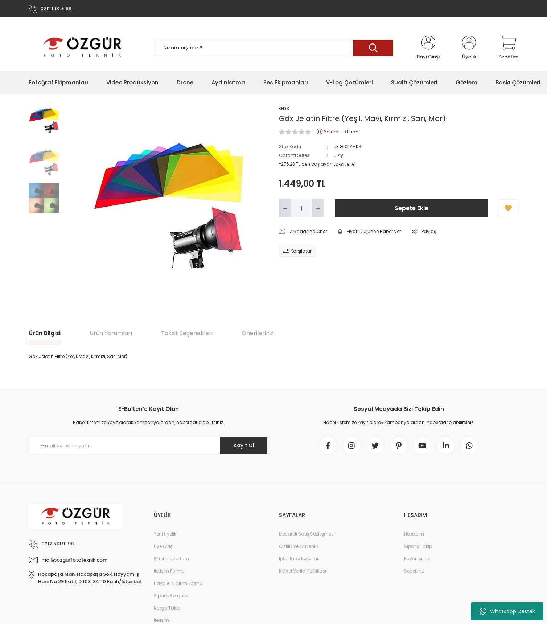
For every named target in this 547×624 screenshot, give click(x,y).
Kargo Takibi (167, 608)
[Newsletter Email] (148, 446)
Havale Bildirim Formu (178, 583)
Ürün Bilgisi (45, 333)
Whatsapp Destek (507, 611)
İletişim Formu (169, 571)
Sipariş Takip (418, 546)
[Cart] (508, 48)
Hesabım (414, 534)
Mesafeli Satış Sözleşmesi (307, 534)
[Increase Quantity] (318, 208)
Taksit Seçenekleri (187, 333)
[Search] (273, 48)
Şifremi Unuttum (171, 559)
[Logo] (83, 47)
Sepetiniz (414, 571)
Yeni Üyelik (165, 534)
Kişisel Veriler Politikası (302, 571)
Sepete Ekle (411, 208)
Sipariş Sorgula (171, 595)
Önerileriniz (258, 333)
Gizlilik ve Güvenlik (298, 546)
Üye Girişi (163, 546)
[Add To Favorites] (508, 208)
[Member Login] (428, 48)
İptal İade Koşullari (299, 559)
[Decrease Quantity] (285, 208)
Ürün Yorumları (111, 333)
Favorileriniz (417, 559)
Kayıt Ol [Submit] (244, 445)
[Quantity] (301, 208)
